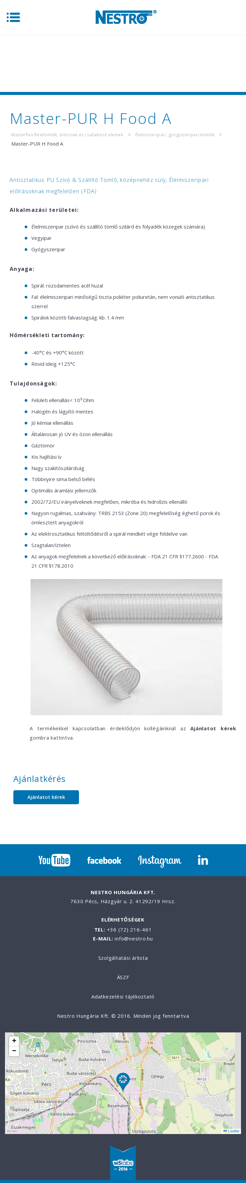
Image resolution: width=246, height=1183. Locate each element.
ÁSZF (123, 977)
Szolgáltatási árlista (123, 957)
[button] (123, 1083)
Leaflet (231, 1131)
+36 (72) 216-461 (129, 929)
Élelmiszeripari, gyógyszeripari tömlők (175, 135)
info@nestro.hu (134, 938)
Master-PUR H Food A (37, 143)
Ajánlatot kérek (46, 797)
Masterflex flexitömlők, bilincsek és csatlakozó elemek (67, 135)
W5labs (123, 1163)
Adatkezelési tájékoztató (123, 996)
